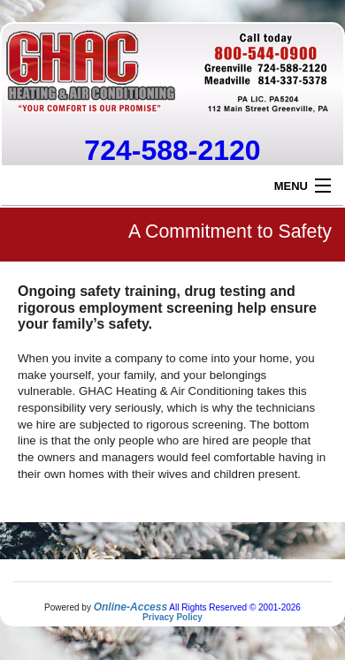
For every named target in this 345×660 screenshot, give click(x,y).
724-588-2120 (172, 150)
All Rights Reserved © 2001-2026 (235, 607)
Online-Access (130, 607)
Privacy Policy (172, 617)
